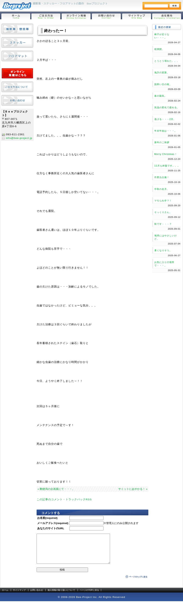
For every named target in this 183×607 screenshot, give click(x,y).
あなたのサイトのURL (50, 528)
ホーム (5, 596)
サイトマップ (19, 596)
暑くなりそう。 (163, 250)
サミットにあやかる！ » (132, 489)
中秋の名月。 (161, 189)
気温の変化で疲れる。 (166, 107)
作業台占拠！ (161, 177)
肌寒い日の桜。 (163, 84)
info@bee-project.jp (19, 138)
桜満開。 (159, 49)
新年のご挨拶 (161, 142)
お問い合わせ (36, 596)
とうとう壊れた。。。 (166, 61)
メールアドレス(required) (52, 523)
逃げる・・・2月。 (165, 119)
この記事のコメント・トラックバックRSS (64, 499)
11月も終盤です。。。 (167, 165)
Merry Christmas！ (165, 154)
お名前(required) (47, 518)
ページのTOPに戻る (89, 596)
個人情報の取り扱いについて (61, 596)
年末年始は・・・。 (165, 130)
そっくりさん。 (163, 212)
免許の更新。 (161, 72)
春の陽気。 (160, 96)
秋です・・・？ (163, 224)
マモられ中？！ (163, 200)
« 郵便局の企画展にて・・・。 (56, 489)
